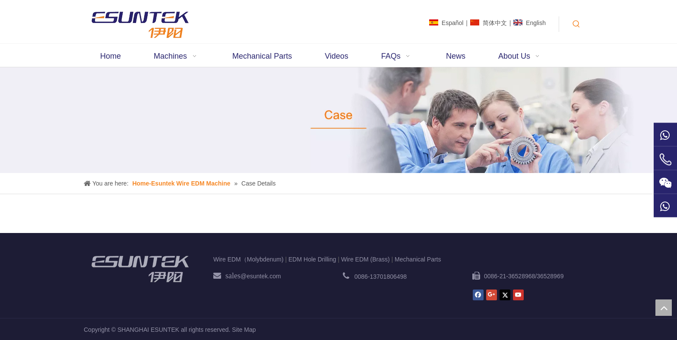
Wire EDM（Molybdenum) (248, 259)
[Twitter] (505, 295)
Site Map (244, 329)
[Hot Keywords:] (576, 24)
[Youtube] (518, 295)
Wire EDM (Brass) (365, 259)
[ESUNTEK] (140, 269)
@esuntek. (254, 276)
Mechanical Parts (418, 259)
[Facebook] (478, 295)
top (663, 307)
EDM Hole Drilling (312, 259)
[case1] (338, 120)
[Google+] (491, 295)
